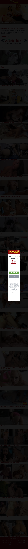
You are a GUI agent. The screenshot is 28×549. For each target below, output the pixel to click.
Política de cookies (15, 292)
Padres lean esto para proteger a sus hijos (14, 280)
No (14, 276)
